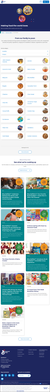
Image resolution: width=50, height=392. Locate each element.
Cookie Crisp (37, 111)
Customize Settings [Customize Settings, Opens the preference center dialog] (45, 388)
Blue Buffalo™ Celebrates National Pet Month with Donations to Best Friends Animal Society (12, 193)
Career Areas (31, 354)
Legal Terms (44, 384)
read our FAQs (5, 362)
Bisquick (12, 78)
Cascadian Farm (37, 86)
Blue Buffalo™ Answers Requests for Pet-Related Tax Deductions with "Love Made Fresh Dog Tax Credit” (12, 225)
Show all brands (25, 152)
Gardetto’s (37, 128)
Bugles (12, 86)
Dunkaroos (12, 120)
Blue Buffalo (37, 78)
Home (2, 384)
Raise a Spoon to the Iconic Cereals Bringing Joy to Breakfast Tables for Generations (12, 321)
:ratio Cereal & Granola (12, 61)
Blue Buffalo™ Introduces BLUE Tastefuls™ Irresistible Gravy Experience (37, 257)
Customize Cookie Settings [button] (24, 384)
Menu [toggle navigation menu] (46, 2)
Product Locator (21, 354)
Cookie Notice (15, 384)
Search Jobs (30, 352)
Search (41, 2)
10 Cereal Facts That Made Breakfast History (37, 289)
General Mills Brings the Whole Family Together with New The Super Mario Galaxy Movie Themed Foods (12, 289)
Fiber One (12, 128)
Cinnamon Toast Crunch (37, 103)
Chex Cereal (37, 95)
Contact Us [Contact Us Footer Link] (20, 356)
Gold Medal (12, 136)
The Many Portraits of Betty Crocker (12, 257)
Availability (4, 51)
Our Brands (20, 352)
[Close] (49, 388)
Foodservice (41, 357)
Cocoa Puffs (12, 111)
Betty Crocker (37, 69)
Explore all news (23, 170)
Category (4, 54)
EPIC (37, 120)
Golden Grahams (37, 136)
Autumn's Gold (12, 69)
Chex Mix (12, 103)
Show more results (25, 339)
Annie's (37, 61)
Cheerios (12, 95)
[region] (25, 388)
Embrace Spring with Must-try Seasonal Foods (37, 225)
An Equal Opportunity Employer (25, 382)
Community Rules (8, 384)
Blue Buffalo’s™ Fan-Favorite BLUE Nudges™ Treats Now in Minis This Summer (37, 193)
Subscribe (21, 376)
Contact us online (5, 360)
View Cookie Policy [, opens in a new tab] (20, 390)
